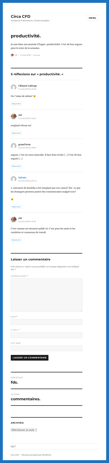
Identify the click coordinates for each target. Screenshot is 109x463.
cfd (16, 55)
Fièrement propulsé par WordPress (36, 455)
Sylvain (22, 177)
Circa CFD (20, 16)
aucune (36, 55)
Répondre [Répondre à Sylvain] (16, 207)
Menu (92, 18)
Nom (14, 317)
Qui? (13, 446)
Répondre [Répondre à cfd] (16, 133)
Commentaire (19, 276)
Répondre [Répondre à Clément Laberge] (16, 104)
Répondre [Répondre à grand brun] (16, 166)
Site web (16, 343)
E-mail (15, 330)
